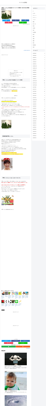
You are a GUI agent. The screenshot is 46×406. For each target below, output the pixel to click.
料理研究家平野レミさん (13, 71)
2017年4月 (39, 95)
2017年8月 (39, 87)
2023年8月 (39, 53)
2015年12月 (39, 116)
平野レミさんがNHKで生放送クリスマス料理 (16, 70)
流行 (33, 30)
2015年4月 (39, 131)
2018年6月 (39, 72)
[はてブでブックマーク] (15, 20)
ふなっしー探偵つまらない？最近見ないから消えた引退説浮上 (19, 294)
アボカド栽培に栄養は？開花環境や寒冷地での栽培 (13, 302)
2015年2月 (39, 135)
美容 (33, 36)
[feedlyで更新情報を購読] (8, 345)
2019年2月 (39, 61)
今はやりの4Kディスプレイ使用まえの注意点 (19, 302)
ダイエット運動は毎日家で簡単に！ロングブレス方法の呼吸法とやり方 (2, 295)
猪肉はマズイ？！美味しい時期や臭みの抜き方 (13, 294)
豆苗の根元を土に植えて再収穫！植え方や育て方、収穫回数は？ (9, 294)
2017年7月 (39, 89)
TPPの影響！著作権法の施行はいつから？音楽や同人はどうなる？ (16, 295)
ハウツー (34, 19)
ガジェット (34, 15)
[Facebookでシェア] (10, 20)
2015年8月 (39, 123)
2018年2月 (39, 76)
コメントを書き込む (16, 397)
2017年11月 (39, 83)
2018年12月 (39, 66)
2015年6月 (39, 127)
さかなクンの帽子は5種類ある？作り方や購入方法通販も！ (26, 294)
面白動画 (3, 308)
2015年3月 (39, 133)
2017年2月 (39, 97)
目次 (14, 68)
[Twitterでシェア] (4, 20)
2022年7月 (39, 57)
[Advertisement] (15, 30)
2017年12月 (39, 80)
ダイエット (34, 17)
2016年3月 (39, 110)
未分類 (34, 28)
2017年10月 (39, 85)
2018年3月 (39, 74)
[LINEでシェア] (27, 20)
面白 (33, 42)
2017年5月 (39, 93)
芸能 (33, 38)
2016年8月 (39, 104)
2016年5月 (39, 108)
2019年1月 (39, 64)
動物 (33, 21)
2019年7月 (39, 59)
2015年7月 (39, 125)
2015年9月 (39, 121)
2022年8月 (39, 55)
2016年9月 (39, 102)
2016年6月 (39, 106)
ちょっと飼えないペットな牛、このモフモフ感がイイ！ (9, 303)
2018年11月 (39, 68)
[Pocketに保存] (21, 20)
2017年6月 (39, 91)
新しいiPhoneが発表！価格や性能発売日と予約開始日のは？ (23, 294)
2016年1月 (39, 114)
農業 (33, 40)
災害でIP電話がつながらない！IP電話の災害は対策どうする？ (6, 303)
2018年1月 (39, 78)
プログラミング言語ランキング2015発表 (6, 294)
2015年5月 (39, 129)
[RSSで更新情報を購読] (23, 345)
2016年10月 (39, 99)
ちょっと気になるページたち (14, 74)
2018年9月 (39, 70)
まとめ (34, 13)
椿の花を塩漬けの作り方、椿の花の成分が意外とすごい (2, 303)
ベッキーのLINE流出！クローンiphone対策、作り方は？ (16, 303)
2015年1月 (39, 137)
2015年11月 (39, 118)
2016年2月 (39, 112)
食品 (33, 47)
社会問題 (34, 32)
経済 (33, 34)
